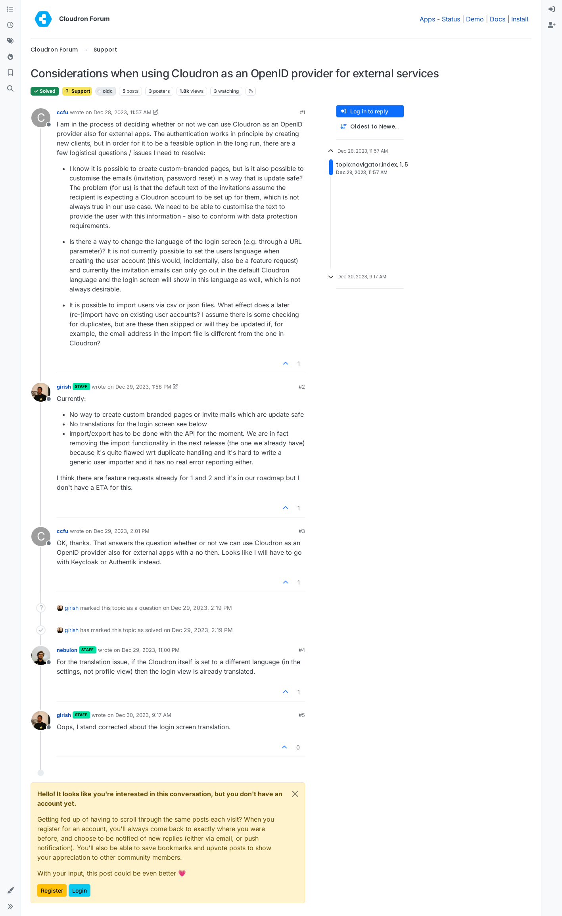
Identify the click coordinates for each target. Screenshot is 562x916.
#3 (302, 531)
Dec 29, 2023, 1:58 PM (143, 386)
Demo (475, 19)
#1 (302, 112)
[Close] (295, 794)
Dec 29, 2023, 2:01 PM (122, 531)
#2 (302, 386)
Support (77, 91)
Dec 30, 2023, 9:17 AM (143, 715)
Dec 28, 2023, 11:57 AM (123, 112)
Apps (427, 19)
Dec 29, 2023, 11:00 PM (151, 650)
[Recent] (10, 25)
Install (519, 19)
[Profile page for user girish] (40, 392)
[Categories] (10, 9)
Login (79, 890)
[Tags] (10, 41)
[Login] (552, 9)
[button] (10, 890)
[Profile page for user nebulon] (40, 655)
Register (52, 890)
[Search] (10, 88)
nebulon (67, 650)
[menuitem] (552, 9)
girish (64, 386)
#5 (302, 715)
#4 (302, 650)
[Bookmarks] (10, 73)
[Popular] (10, 57)
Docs (497, 19)
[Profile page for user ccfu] (40, 117)
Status (451, 19)
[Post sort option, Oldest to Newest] (370, 127)
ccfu (62, 112)
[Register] (552, 25)
